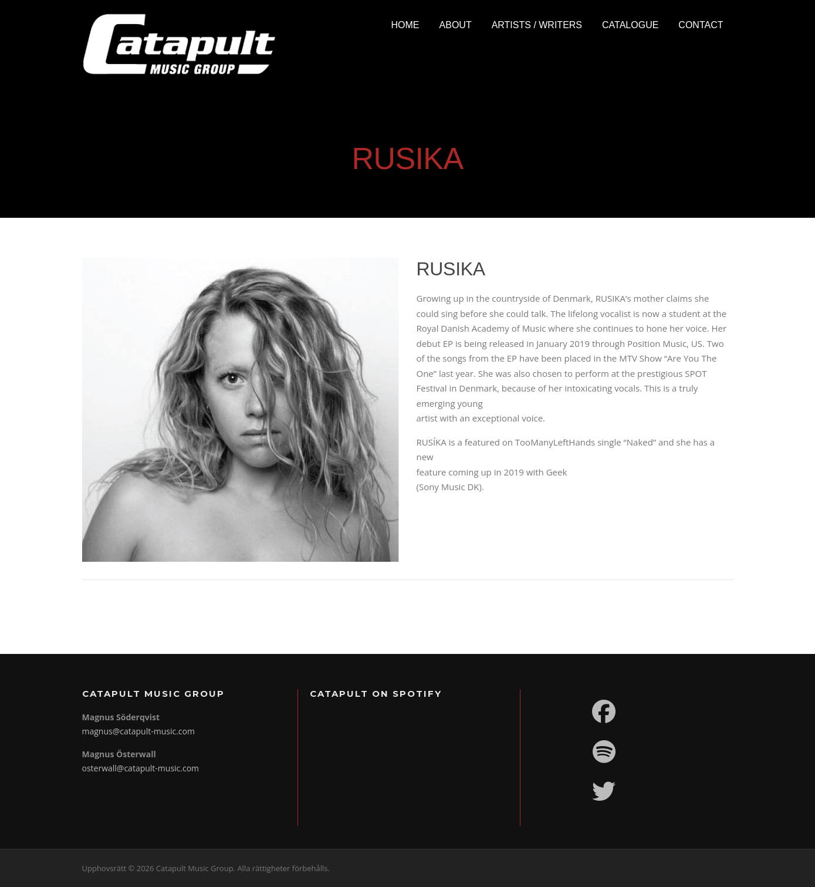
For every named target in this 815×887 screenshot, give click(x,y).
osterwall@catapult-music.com (140, 768)
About (455, 25)
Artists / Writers (537, 25)
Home (405, 25)
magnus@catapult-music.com (138, 731)
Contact (700, 25)
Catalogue (630, 25)
